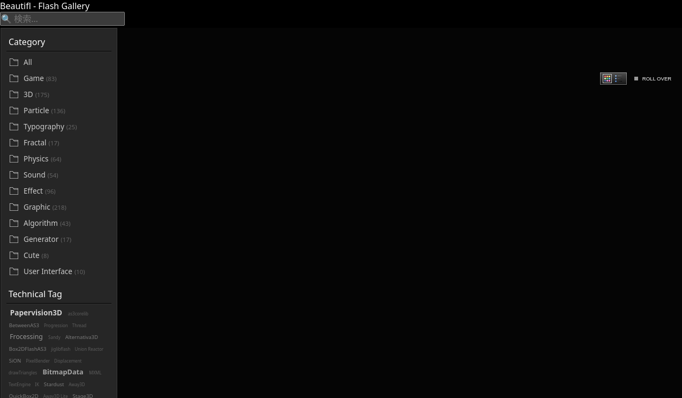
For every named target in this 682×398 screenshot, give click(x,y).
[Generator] (66, 239)
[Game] (66, 78)
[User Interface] (66, 271)
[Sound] (66, 175)
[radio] (607, 78)
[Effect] (66, 191)
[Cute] (66, 255)
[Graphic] (66, 207)
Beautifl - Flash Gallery (44, 6)
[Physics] (66, 159)
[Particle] (66, 110)
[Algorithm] (66, 223)
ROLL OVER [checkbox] (657, 79)
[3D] (66, 94)
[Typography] (66, 127)
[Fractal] (66, 143)
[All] (66, 62)
